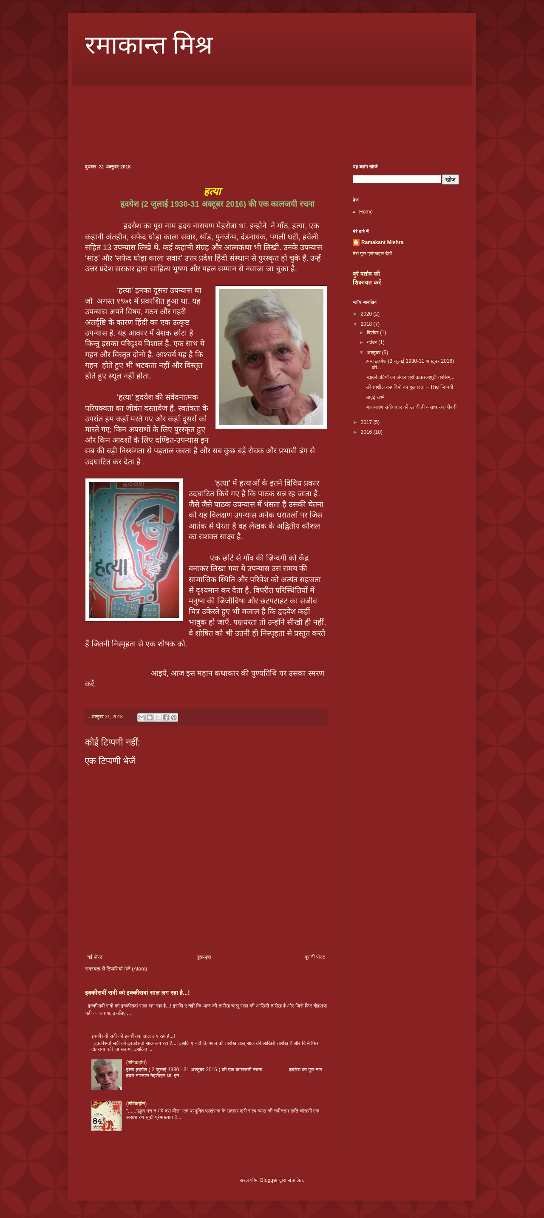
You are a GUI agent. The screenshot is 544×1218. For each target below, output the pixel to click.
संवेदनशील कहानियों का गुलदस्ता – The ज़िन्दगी (409, 387)
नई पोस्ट (95, 957)
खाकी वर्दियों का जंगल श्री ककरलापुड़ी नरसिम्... (410, 377)
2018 (367, 324)
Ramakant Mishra (382, 242)
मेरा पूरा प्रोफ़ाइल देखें (372, 253)
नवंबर (372, 342)
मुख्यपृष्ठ (203, 957)
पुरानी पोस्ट (315, 957)
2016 (367, 432)
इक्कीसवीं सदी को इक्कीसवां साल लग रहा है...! (137, 992)
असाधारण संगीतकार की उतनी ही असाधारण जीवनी (411, 407)
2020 (367, 314)
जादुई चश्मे (375, 397)
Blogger (269, 1180)
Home (366, 212)
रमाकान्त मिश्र (148, 45)
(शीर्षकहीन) (136, 1062)
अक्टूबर (374, 353)
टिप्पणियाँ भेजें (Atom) (127, 969)
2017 (367, 422)
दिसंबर (373, 333)
